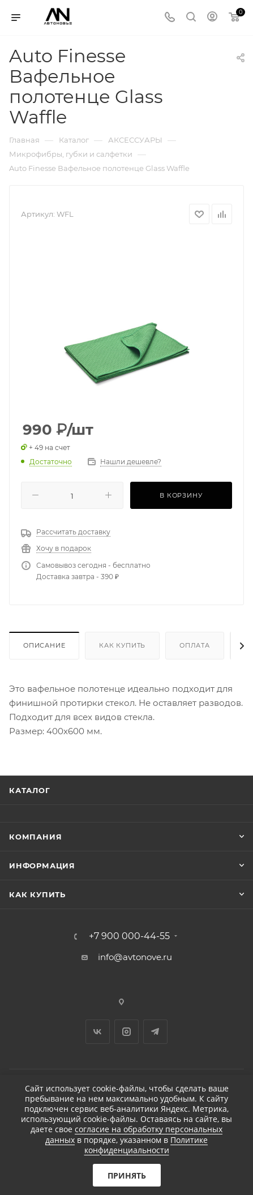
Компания (35, 836)
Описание (44, 645)
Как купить (122, 645)
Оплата (194, 645)
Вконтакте (97, 1032)
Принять (127, 1175)
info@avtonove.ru (135, 957)
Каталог (29, 790)
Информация (42, 865)
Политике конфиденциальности (146, 1144)
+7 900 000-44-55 (129, 936)
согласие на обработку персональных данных (133, 1134)
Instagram (126, 1032)
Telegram (155, 1032)
